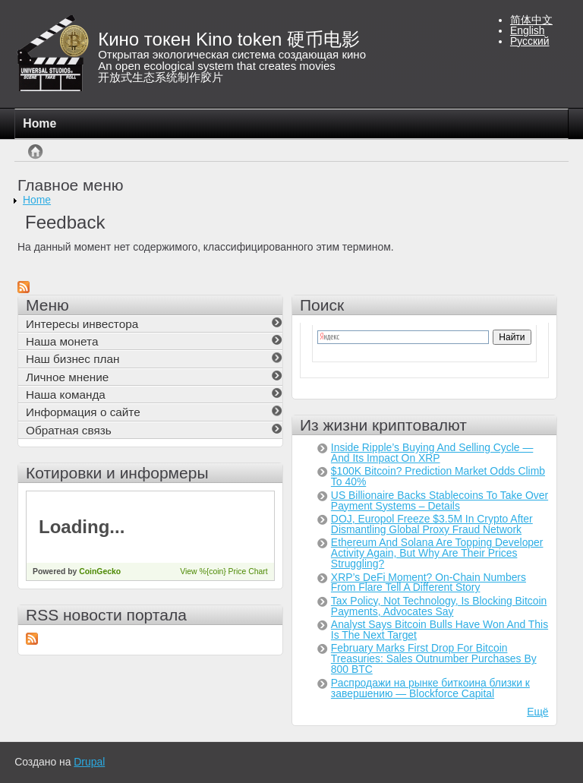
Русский (530, 41)
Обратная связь (69, 430)
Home (39, 123)
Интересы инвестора (82, 323)
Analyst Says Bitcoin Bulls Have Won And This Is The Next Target (439, 629)
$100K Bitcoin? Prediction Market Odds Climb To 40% (438, 476)
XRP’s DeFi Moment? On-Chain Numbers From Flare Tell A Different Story (428, 582)
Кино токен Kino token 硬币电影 (229, 39)
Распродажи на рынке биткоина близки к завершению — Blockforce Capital (430, 688)
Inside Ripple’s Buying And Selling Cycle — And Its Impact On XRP (432, 452)
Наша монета (62, 341)
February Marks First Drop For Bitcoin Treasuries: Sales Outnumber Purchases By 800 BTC (434, 658)
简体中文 (531, 20)
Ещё (537, 712)
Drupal (89, 762)
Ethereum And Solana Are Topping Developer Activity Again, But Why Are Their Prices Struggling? (437, 553)
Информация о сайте (83, 412)
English (527, 30)
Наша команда (66, 394)
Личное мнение (67, 377)
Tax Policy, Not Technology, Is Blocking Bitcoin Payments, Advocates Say (439, 606)
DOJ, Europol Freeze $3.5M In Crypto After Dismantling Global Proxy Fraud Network (432, 524)
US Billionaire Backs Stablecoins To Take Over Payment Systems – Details (439, 500)
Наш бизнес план (72, 358)
